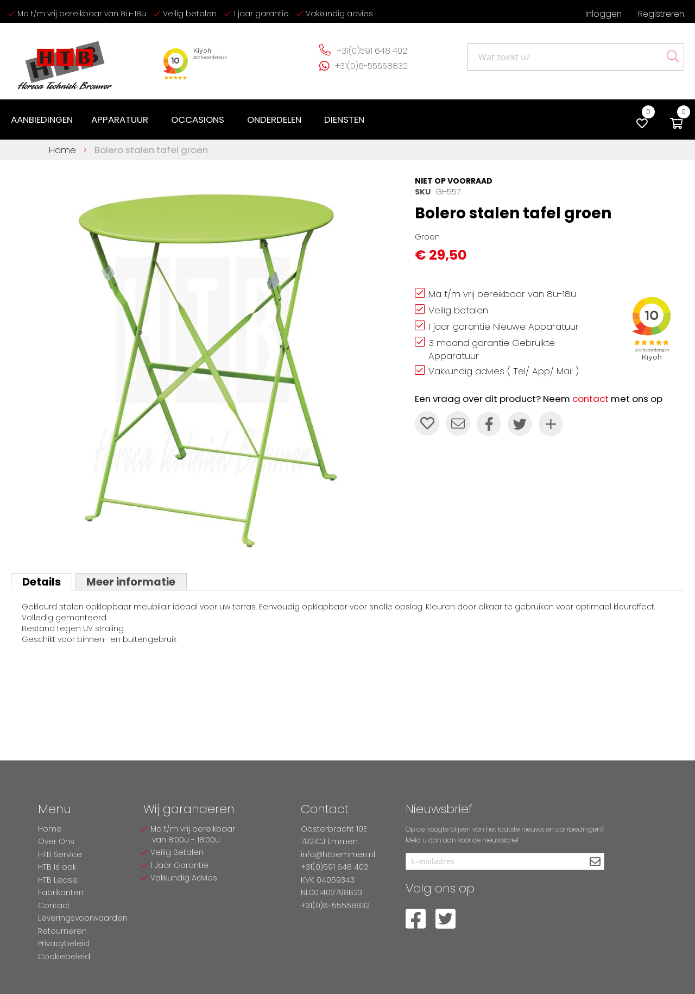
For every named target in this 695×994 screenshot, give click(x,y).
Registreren (661, 14)
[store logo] (65, 61)
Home (62, 149)
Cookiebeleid (64, 956)
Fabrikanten (61, 892)
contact (590, 398)
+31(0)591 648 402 (372, 50)
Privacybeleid (63, 943)
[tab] (41, 581)
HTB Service (60, 854)
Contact (54, 905)
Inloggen (603, 14)
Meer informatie (130, 581)
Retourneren (62, 931)
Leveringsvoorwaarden (83, 918)
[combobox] (575, 57)
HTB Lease (58, 880)
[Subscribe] (594, 862)
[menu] (190, 119)
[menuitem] (41, 119)
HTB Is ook (57, 866)
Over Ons (56, 841)
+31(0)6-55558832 (371, 66)
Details (41, 581)
